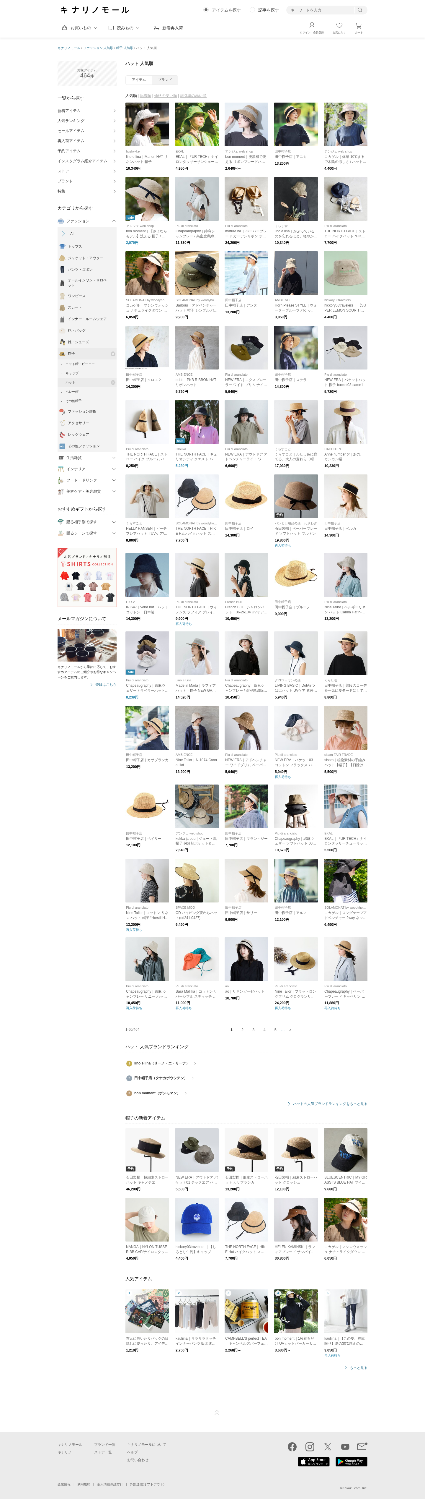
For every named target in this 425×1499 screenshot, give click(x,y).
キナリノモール (69, 48)
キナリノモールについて (146, 1445)
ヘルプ (132, 1452)
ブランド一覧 (104, 1445)
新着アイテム (69, 110)
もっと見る (358, 1368)
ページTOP (216, 1412)
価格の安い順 (165, 95)
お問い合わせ (137, 1460)
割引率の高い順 (193, 95)
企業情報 (64, 1484)
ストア (63, 171)
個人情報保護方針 (110, 1484)
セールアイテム (71, 131)
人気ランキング (71, 121)
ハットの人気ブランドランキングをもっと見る (330, 1104)
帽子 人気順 (124, 48)
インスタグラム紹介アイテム (82, 161)
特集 (61, 191)
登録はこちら (106, 685)
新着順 (145, 95)
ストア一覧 (103, 1452)
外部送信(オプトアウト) (147, 1484)
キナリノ (65, 1452)
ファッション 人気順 (98, 48)
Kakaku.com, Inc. (355, 1488)
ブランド (65, 181)
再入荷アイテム (71, 141)
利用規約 (83, 1484)
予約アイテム (69, 151)
